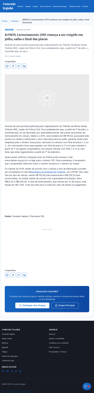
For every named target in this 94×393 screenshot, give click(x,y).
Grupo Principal (65, 305)
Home (4, 21)
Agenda (5, 347)
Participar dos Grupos (32, 305)
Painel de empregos (10, 356)
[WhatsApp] (20, 371)
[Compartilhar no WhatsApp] (7, 66)
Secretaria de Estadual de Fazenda (48, 172)
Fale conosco (54, 347)
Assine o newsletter (56, 338)
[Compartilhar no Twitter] (18, 66)
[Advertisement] (47, 246)
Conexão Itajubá (8, 334)
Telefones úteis (8, 361)
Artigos (4, 352)
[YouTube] (3, 371)
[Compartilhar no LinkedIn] (24, 66)
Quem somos (7, 338)
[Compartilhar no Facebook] (13, 66)
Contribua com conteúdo (59, 343)
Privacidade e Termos (57, 352)
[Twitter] (16, 371)
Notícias (15, 21)
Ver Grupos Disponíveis (18, 387)
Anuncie (52, 334)
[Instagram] (7, 371)
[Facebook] (12, 371)
